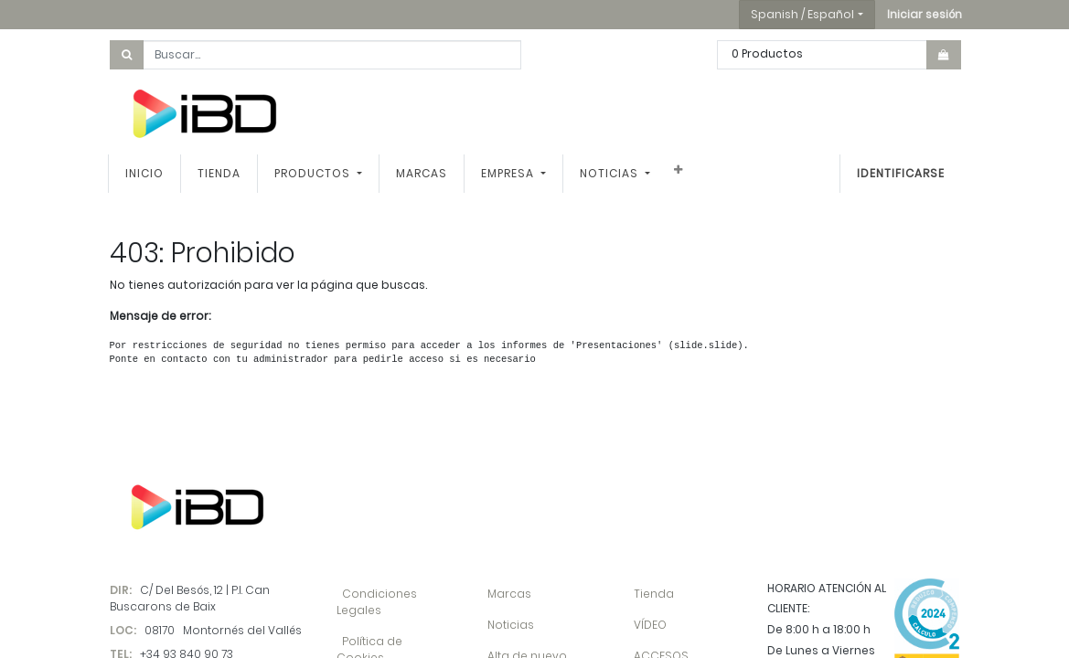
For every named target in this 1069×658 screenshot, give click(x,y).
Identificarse (900, 173)
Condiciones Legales (377, 602)
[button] (924, 14)
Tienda (654, 593)
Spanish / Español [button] (802, 14)
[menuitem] (146, 173)
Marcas (509, 593)
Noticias (510, 624)
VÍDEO (650, 624)
